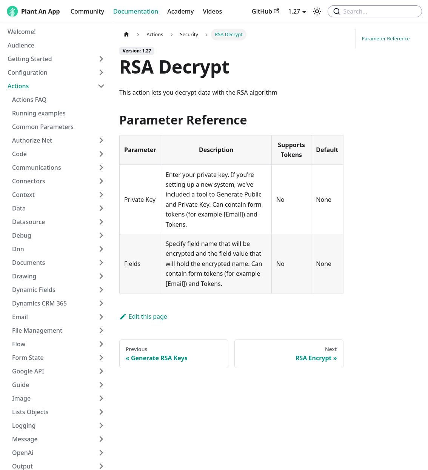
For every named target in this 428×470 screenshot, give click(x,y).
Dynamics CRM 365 (39, 303)
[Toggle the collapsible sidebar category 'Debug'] (101, 235)
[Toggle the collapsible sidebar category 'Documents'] (101, 263)
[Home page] (126, 34)
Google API (28, 371)
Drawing (24, 276)
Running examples (39, 113)
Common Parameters (43, 127)
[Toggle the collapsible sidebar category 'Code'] (101, 154)
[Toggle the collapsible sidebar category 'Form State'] (101, 358)
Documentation (135, 11)
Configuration (28, 72)
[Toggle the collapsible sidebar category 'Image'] (101, 398)
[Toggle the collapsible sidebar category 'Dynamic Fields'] (101, 290)
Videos (212, 11)
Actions (18, 86)
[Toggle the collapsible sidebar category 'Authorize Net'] (101, 140)
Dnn (18, 249)
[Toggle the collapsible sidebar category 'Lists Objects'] (101, 412)
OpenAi (22, 452)
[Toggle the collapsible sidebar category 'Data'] (101, 208)
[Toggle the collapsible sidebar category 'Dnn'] (101, 249)
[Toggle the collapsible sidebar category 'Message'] (101, 439)
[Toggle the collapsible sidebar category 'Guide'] (101, 385)
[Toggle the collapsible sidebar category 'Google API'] (101, 371)
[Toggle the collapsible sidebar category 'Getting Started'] (101, 59)
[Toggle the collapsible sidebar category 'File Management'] (101, 330)
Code (19, 154)
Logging (23, 425)
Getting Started (30, 59)
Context (23, 194)
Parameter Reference (386, 38)
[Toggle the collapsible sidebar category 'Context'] (101, 195)
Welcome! (22, 32)
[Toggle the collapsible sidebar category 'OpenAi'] (101, 453)
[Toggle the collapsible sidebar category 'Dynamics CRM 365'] (101, 303)
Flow (18, 344)
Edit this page (143, 316)
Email (20, 317)
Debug (21, 235)
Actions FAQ (29, 99)
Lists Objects (30, 412)
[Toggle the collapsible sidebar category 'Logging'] (101, 425)
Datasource (28, 222)
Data (19, 208)
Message (25, 439)
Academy (180, 11)
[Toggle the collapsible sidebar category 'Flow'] (101, 344)
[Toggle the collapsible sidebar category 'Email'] (101, 317)
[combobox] (375, 11)
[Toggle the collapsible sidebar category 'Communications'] (101, 167)
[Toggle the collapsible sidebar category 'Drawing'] (101, 276)
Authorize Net (32, 140)
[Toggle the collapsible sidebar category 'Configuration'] (101, 72)
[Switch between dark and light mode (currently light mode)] (317, 11)
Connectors (28, 181)
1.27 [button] (294, 11)
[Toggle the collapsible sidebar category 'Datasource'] (101, 222)
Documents (28, 262)
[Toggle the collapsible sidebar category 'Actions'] (101, 86)
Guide (20, 385)
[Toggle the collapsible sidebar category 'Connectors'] (101, 181)
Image (21, 398)
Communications (36, 167)
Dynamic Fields (33, 290)
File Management (37, 330)
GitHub (265, 11)
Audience (21, 45)
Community (87, 11)
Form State (28, 357)
